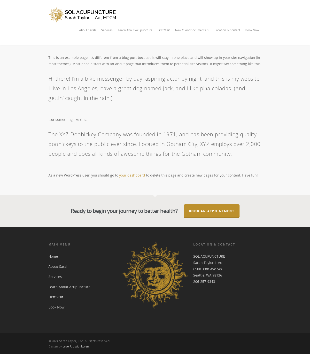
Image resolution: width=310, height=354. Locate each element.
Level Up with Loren (75, 346)
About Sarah (87, 30)
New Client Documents (192, 30)
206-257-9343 (204, 281)
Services (107, 30)
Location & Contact (227, 30)
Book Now (252, 30)
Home (53, 256)
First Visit (164, 30)
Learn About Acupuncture (135, 30)
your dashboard (132, 175)
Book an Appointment (211, 211)
